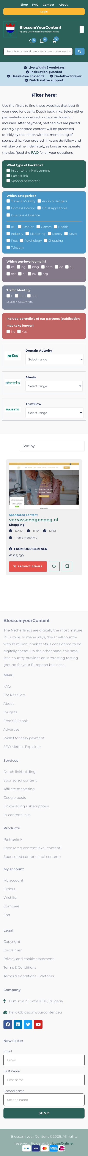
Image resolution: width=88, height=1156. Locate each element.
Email (7, 1051)
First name (11, 1071)
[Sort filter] (52, 446)
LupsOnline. (63, 1143)
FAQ (35, 152)
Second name (13, 1091)
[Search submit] (80, 51)
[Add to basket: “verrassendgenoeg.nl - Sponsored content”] (28, 566)
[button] (82, 29)
